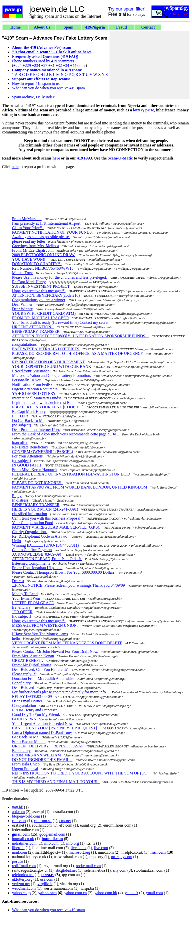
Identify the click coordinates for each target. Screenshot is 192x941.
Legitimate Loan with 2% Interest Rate (43, 402)
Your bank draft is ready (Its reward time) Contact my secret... (62, 322)
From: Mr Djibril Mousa (31, 665)
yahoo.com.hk (105, 893)
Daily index (45, 97)
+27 (44, 65)
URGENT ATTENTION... (33, 327)
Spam (68, 27)
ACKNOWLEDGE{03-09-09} (37, 554)
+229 (26, 65)
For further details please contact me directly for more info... (60, 692)
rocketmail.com (88, 866)
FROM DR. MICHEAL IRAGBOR (40, 318)
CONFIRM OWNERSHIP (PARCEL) (42, 451)
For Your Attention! (28, 456)
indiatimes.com (24, 843)
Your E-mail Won (26, 598)
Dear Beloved (23, 687)
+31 (51, 65)
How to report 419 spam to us (36, 83)
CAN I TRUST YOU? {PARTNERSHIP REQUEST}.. (56, 728)
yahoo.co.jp (21, 893)
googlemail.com (52, 834)
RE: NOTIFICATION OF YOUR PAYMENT (48, 362)
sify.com (119, 870)
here (56, 158)
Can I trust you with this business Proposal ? (47, 518)
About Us (42, 27)
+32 (59, 65)
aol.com (18, 812)
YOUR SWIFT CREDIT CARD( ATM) (44, 313)
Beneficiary (21, 607)
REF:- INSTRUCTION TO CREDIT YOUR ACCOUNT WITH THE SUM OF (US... (81, 773)
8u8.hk (17, 807)
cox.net (65, 821)
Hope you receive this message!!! (39, 291)
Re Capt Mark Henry (29, 282)
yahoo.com (47, 893)
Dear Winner (22, 304)
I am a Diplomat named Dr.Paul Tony (42, 732)
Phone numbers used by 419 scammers (43, 61)
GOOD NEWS (24, 719)
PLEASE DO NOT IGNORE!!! (37, 483)
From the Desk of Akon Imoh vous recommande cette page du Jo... (65, 434)
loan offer (20, 442)
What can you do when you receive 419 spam (48, 88)
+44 (73, 65)
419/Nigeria (95, 27)
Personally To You (26, 380)
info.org (72, 843)
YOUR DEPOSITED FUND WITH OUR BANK (51, 366)
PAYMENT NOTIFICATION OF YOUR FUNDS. (52, 232)
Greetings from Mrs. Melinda (35, 246)
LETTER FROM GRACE (33, 603)
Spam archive (23, 97)
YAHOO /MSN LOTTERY (34, 393)
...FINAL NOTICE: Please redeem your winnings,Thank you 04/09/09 (68, 585)
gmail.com (21, 834)
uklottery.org (22, 879)
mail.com (19, 852)
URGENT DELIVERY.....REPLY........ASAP (47, 746)
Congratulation (24, 705)
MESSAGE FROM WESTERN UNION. (45, 625)
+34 (66, 65)
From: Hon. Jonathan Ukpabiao (37, 568)
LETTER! (20, 416)
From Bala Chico (26, 764)
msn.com (158, 852)
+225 (17, 65)
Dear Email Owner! (28, 701)
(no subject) (21, 425)
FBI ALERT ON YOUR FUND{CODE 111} (48, 407)
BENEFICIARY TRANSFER (36, 331)
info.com (51, 843)
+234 (36, 65)
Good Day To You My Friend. (36, 714)
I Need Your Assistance (30, 371)
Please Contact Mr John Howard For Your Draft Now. (55, 651)
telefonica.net (23, 875)
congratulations (24, 344)
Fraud (121, 27)
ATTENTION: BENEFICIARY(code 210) (46, 295)
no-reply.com (121, 857)
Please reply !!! (24, 674)
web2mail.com (24, 888)
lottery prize (143, 110)
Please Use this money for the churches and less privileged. (59, 277)
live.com (101, 848)
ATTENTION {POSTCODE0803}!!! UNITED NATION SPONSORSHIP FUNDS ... (80, 336)
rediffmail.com (24, 866)
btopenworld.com (26, 816)
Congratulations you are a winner (38, 300)
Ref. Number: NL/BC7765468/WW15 (43, 268)
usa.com (46, 879)
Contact (148, 27)
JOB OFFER (22, 612)
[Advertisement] (149, 65)
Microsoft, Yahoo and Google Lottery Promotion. (51, 375)
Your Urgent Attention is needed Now (42, 723)
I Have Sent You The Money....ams (40, 634)
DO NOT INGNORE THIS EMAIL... (42, 759)
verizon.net (21, 884)
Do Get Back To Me (28, 420)
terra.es (47, 875)
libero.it (18, 848)
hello (16, 638)
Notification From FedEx (32, 384)
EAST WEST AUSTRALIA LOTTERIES (46, 349)
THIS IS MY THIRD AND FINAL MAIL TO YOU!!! (56, 781)
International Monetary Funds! (36, 398)
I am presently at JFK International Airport (46, 223)
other (82, 65)
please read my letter (28, 241)
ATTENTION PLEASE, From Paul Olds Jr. (47, 559)
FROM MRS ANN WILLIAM (36, 755)
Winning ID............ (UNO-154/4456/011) (45, 545)
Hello (16, 541)
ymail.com (154, 893)
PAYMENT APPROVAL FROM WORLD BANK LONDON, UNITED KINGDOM (79, 487)
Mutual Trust (22, 273)
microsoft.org (79, 852)
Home (15, 27)
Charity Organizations (29, 532)
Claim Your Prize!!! (28, 228)
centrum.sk (43, 821)
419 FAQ (84, 158)
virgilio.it (45, 884)
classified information (29, 514)
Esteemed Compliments (31, 563)
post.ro (17, 861)
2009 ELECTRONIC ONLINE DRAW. (43, 255)
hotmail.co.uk (23, 839)
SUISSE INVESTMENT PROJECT (41, 286)
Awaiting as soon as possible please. (41, 237)
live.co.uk (78, 848)
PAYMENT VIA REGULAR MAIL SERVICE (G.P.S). (56, 527)
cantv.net (19, 821)
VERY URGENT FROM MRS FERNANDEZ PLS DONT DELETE (67, 643)
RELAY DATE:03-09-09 (32, 696)
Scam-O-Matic (120, 158)
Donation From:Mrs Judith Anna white (43, 678)
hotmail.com (52, 839)
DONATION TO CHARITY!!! (37, 264)
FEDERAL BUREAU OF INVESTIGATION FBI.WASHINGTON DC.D (71, 474)
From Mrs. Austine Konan (33, 656)
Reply (17, 496)
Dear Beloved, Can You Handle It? (40, 669)
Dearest (18, 581)
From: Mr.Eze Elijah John (33, 250)
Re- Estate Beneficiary (30, 447)
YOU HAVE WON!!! (29, 259)
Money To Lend (25, 594)
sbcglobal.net (66, 870)
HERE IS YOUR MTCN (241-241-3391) (45, 509)
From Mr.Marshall (27, 219)
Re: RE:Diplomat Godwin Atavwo (39, 536)
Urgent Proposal (25, 768)
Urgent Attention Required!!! (35, 389)
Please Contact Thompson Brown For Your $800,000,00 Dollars (63, 572)
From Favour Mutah (29, 741)
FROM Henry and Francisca (35, 710)
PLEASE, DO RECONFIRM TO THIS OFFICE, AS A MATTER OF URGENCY (77, 353)
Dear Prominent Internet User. (36, 429)
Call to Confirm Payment (32, 550)
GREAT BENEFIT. (27, 660)
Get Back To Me (25, 737)
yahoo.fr (131, 893)
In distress (20, 500)
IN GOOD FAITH (26, 465)
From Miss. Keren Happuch (34, 469)
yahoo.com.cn (75, 893)
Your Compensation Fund (32, 523)
